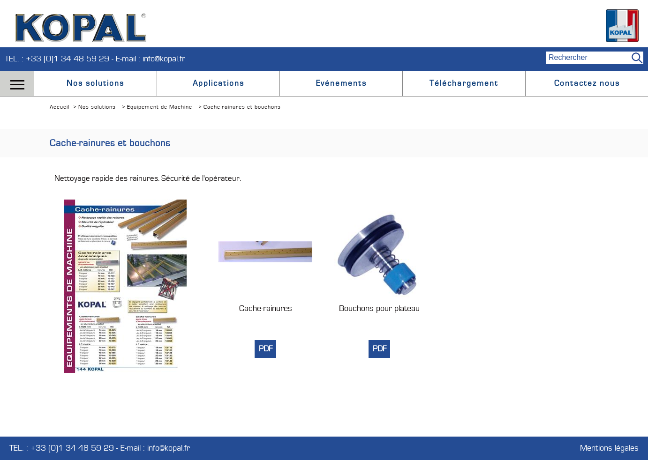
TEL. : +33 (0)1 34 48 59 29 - (60, 59)
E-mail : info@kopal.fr (150, 59)
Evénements (341, 83)
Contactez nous (587, 83)
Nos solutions (95, 83)
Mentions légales (609, 448)
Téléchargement (463, 83)
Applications (218, 83)
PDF (265, 349)
